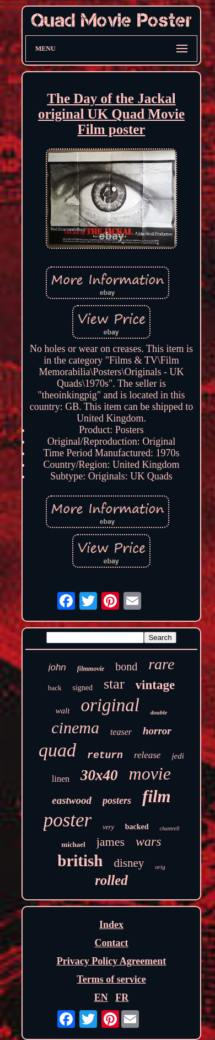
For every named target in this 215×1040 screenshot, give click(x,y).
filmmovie (90, 669)
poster (68, 820)
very (108, 827)
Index (111, 924)
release (147, 755)
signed (82, 688)
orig (160, 866)
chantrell (170, 828)
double (159, 712)
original (109, 705)
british (80, 861)
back (55, 688)
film (156, 796)
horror (157, 731)
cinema (75, 727)
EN (101, 997)
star (114, 684)
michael (73, 844)
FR (121, 997)
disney (129, 863)
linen (60, 778)
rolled (111, 880)
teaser (121, 732)
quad (57, 750)
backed (137, 827)
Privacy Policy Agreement (111, 961)
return (105, 755)
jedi (177, 755)
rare (161, 664)
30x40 (99, 775)
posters (117, 800)
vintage (155, 685)
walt (63, 710)
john (57, 667)
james (110, 842)
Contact (111, 942)
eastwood (72, 800)
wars (149, 841)
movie (150, 773)
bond (126, 666)
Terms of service (111, 979)
